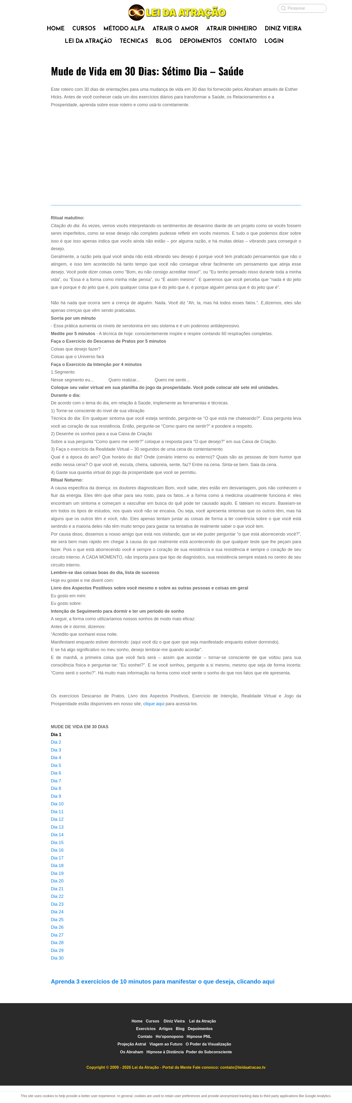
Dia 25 (57, 936)
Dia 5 (56, 782)
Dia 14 (57, 852)
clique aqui (153, 720)
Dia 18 (57, 882)
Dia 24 (57, 929)
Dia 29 (57, 967)
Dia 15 (57, 859)
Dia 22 (57, 913)
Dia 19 (57, 890)
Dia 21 (57, 906)
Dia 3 (56, 767)
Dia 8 (56, 805)
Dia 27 (57, 952)
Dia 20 (57, 898)
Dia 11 (57, 828)
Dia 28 (57, 960)
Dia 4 (56, 775)
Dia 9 (56, 813)
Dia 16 (57, 867)
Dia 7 (56, 798)
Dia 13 (57, 844)
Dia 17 (57, 875)
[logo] (176, 12)
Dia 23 (57, 921)
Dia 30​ (57, 975)
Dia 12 (57, 836)
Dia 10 (57, 821)
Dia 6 (56, 790)
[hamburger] (29, 8)
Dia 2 (56, 759)
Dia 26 (57, 944)
